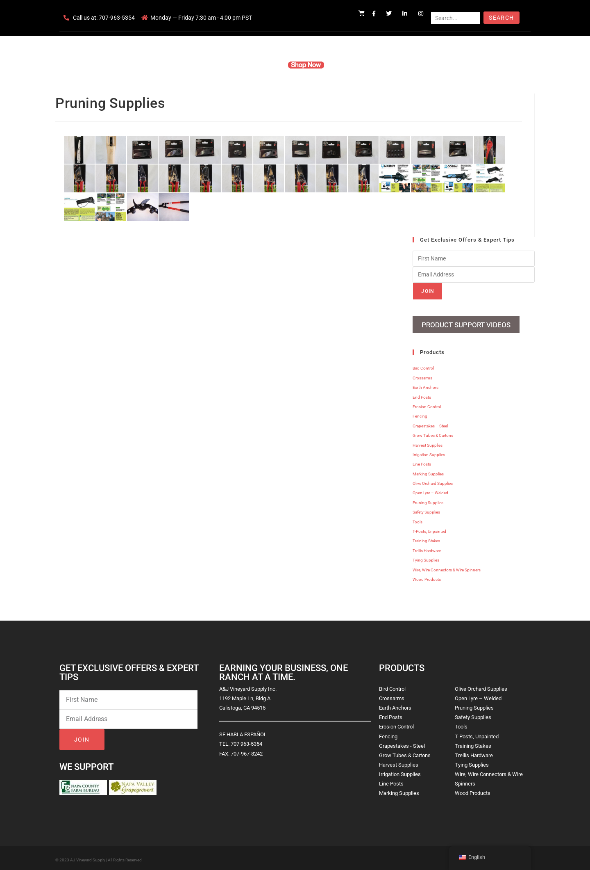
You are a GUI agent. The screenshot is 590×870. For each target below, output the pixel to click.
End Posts (422, 394)
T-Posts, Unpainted (429, 528)
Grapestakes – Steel (430, 423)
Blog (421, 65)
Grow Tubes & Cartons (433, 432)
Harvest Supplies (427, 442)
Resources (350, 65)
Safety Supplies (426, 509)
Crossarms (422, 375)
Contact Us (389, 65)
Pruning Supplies (428, 499)
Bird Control (423, 365)
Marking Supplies (428, 470)
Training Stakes (426, 538)
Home (196, 65)
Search (501, 17)
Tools (417, 518)
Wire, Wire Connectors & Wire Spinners (447, 566)
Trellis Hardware (427, 547)
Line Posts (422, 461)
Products (263, 65)
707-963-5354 (117, 17)
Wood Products (427, 576)
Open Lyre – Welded (430, 490)
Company (228, 65)
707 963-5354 (246, 741)
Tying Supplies (426, 557)
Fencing (420, 413)
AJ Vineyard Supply (87, 857)
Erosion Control (427, 403)
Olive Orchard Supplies (433, 480)
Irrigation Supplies (429, 451)
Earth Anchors (425, 384)
